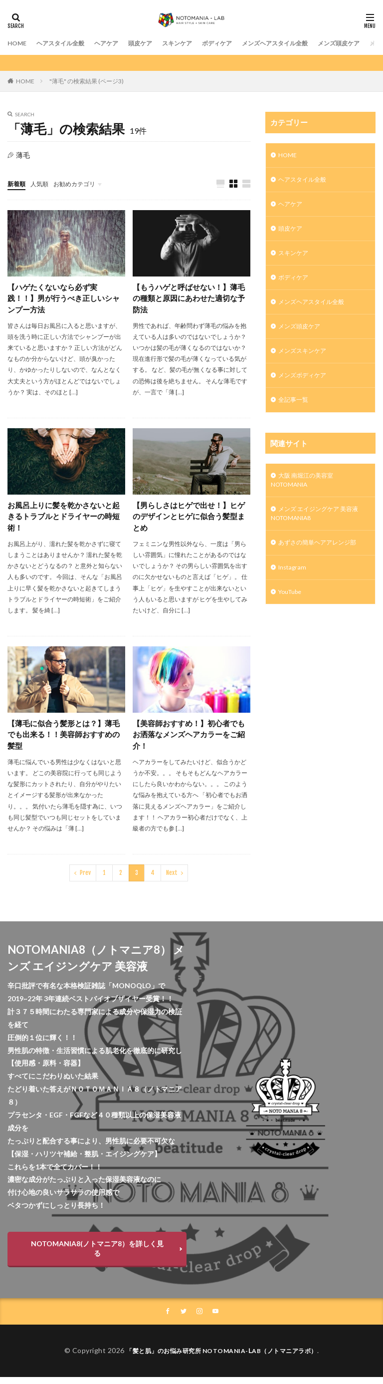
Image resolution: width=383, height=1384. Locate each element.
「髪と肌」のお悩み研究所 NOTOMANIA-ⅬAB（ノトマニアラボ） (221, 1358)
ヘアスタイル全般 (67, 43)
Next (172, 879)
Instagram (294, 591)
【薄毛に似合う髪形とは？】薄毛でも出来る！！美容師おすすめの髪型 (63, 740)
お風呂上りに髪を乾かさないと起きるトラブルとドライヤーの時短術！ (63, 520)
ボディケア (243, 43)
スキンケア (198, 43)
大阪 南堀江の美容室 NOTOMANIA (307, 497)
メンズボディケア (306, 389)
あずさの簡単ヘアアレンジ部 (323, 565)
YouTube (292, 617)
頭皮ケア (157, 43)
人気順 (43, 183)
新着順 (17, 183)
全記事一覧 (295, 415)
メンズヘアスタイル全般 (309, 43)
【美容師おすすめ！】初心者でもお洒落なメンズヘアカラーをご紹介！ (188, 740)
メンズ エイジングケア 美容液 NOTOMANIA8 (318, 534)
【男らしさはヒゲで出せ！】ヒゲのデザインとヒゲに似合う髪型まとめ (188, 520)
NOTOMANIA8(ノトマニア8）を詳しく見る (97, 1255)
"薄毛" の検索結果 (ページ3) (86, 81)
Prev (85, 879)
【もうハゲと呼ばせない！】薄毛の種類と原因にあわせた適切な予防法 (188, 299)
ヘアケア (119, 43)
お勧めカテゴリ (83, 183)
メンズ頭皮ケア (302, 337)
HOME (18, 43)
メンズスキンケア (306, 363)
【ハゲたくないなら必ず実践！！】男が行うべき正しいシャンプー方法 (63, 299)
